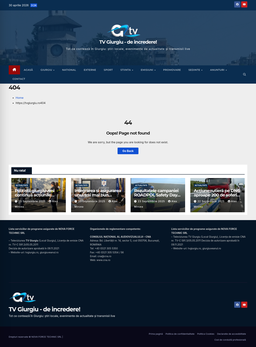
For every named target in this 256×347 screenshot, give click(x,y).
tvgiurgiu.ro (31, 252)
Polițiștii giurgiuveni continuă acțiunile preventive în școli (34, 195)
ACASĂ (28, 69)
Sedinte (194, 69)
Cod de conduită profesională (230, 339)
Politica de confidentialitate (180, 333)
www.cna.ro (103, 260)
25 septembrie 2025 (32, 201)
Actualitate (22, 185)
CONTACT (19, 78)
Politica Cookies (205, 333)
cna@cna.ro (104, 256)
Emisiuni (147, 69)
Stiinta (126, 69)
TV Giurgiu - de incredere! (128, 42)
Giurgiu (47, 69)
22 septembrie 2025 (211, 201)
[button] (244, 74)
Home (20, 97)
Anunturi (217, 69)
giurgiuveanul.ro (49, 252)
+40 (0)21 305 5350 (106, 248)
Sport (108, 69)
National (69, 69)
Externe (90, 69)
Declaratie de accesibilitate (231, 333)
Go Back (128, 151)
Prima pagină (156, 333)
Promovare (172, 69)
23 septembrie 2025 (92, 201)
